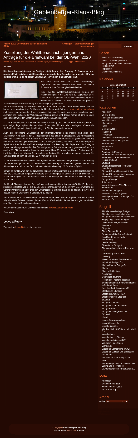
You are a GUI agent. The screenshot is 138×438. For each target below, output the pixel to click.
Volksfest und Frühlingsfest (114, 193)
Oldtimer (106, 149)
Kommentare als (112, 386)
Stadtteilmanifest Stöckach (114, 297)
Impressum (107, 69)
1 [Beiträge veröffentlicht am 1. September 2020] (107, 90)
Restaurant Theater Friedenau (116, 280)
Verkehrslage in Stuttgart (113, 337)
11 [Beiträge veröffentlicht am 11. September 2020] (123, 92)
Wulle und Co (108, 199)
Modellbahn (107, 146)
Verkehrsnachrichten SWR (114, 340)
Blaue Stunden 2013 (111, 231)
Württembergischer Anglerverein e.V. (119, 369)
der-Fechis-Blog (109, 242)
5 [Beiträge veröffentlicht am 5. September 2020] (128, 90)
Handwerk (106, 132)
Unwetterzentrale (110, 326)
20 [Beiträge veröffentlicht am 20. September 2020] (133, 94)
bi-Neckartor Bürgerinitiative (114, 222)
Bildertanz (106, 225)
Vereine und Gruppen (112, 190)
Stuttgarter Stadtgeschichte (114, 311)
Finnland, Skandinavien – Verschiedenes (113, 119)
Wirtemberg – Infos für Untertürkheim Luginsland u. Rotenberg (119, 364)
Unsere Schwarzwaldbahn (114, 320)
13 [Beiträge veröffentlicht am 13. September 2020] (133, 92)
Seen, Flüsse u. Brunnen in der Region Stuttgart (116, 158)
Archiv (102, 401)
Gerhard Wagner (109, 129)
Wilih (104, 360)
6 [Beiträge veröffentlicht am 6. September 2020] (133, 90)
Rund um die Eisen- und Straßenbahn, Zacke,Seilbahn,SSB (118, 153)
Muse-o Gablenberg (111, 271)
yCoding (81, 430)
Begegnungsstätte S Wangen (115, 219)
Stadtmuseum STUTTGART (115, 294)
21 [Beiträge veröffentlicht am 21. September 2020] (102, 96)
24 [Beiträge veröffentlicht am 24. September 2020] (118, 96)
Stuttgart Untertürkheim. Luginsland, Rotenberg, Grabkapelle (118, 175)
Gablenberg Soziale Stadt (114, 253)
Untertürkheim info (110, 323)
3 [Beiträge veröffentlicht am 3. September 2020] (117, 90)
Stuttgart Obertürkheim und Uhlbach (118, 171)
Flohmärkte (107, 123)
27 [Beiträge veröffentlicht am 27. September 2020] (133, 96)
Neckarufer (107, 274)
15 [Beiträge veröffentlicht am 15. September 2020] (107, 94)
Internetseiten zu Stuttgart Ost (115, 140)
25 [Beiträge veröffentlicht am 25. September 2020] (123, 96)
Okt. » (133, 100)
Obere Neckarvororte (111, 277)
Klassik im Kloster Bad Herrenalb (117, 259)
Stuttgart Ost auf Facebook (114, 305)
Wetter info (107, 355)
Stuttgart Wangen (110, 179)
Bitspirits (106, 228)
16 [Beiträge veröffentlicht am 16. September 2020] (113, 94)
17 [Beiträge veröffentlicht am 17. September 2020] (118, 94)
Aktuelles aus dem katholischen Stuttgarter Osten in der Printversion (118, 215)
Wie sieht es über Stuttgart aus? (116, 357)
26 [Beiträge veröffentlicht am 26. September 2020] (128, 96)
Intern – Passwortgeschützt (114, 60)
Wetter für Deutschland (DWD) (116, 349)
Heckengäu (107, 135)
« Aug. (102, 100)
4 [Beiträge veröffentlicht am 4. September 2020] (122, 90)
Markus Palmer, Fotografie (114, 265)
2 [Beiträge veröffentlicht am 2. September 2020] (112, 90)
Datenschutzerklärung (112, 72)
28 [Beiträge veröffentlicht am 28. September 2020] (102, 98)
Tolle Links (107, 182)
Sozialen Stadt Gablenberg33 (115, 288)
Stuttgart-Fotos (109, 308)
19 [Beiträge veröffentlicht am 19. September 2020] (128, 94)
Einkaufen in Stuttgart (112, 245)
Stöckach (106, 314)
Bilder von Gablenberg (112, 57)
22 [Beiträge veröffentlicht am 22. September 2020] (107, 96)
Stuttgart (44, 62)
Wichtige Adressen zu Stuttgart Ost (118, 196)
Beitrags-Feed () (111, 384)
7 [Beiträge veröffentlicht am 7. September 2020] (102, 92)
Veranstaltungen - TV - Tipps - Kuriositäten (67, 62)
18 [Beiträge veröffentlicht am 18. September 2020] (123, 94)
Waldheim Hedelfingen (112, 343)
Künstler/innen (108, 143)
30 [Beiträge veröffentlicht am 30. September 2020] (113, 98)
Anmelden (106, 381)
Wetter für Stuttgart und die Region (118, 352)
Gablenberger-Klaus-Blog (69, 12)
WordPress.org (109, 389)
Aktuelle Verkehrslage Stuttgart (116, 211)
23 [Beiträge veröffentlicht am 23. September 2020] (113, 96)
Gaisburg (106, 256)
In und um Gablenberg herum (115, 137)
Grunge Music (59, 430)
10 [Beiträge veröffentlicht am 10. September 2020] (118, 92)
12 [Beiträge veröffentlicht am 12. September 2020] (128, 92)
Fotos (104, 126)
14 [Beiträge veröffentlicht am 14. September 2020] (102, 94)
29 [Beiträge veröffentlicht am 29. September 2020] (107, 98)
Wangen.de (107, 346)
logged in (20, 227)
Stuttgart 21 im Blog (111, 303)
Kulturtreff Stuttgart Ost (112, 262)
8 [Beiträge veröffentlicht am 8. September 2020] (107, 92)
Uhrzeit (105, 317)
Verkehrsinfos (108, 334)
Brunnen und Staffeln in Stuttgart (117, 234)
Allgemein (106, 112)
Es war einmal (108, 115)
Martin (105, 268)
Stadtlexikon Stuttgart (112, 291)
